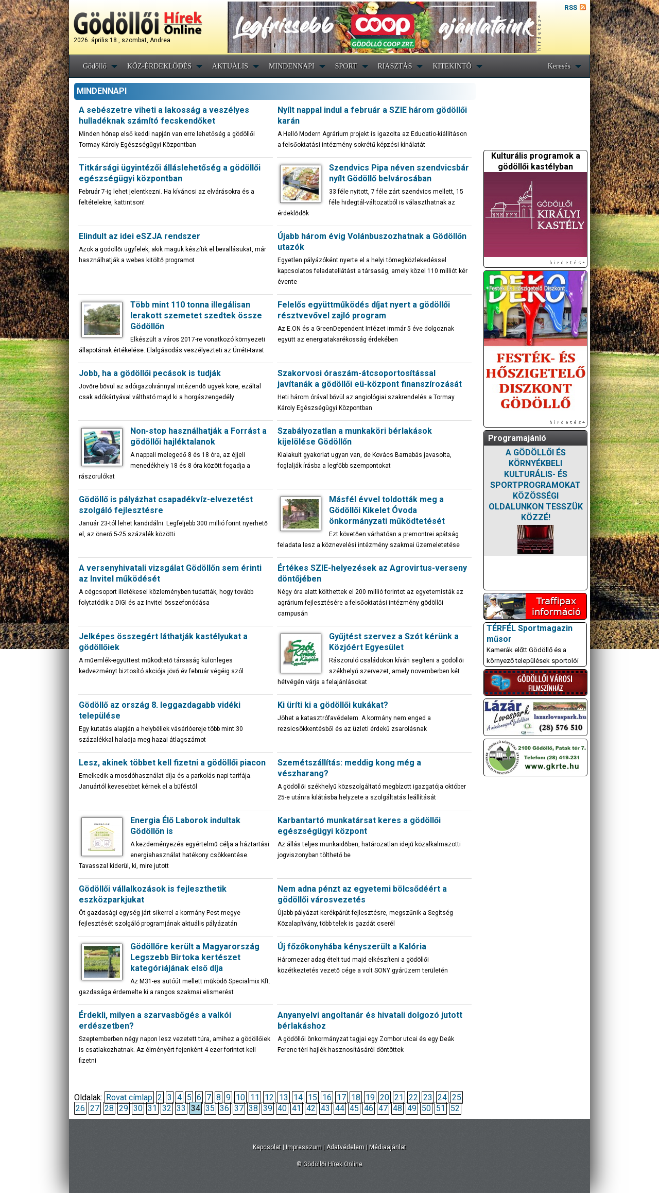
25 (456, 1097)
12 (269, 1097)
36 (224, 1108)
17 (341, 1097)
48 (397, 1108)
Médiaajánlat (387, 1147)
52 (455, 1108)
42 (311, 1108)
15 (312, 1097)
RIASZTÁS (395, 66)
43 (325, 1108)
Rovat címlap (129, 1097)
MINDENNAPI (292, 66)
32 (166, 1108)
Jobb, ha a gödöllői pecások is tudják (150, 373)
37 (239, 1108)
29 (123, 1108)
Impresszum (304, 1147)
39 (267, 1108)
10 (240, 1097)
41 (296, 1108)
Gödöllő (95, 66)
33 (181, 1108)
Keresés (559, 66)
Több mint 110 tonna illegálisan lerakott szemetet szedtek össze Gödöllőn (196, 315)
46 (368, 1108)
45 (354, 1108)
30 (138, 1108)
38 (253, 1108)
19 (370, 1097)
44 (339, 1108)
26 (80, 1108)
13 (283, 1097)
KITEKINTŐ (451, 66)
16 (327, 1097)
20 (384, 1097)
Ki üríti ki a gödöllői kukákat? (333, 705)
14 (298, 1097)
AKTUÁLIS (230, 66)
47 (383, 1108)
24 (442, 1097)
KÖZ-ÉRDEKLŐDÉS (159, 66)
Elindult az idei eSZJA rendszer (139, 236)
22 (413, 1097)
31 (152, 1108)
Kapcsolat (267, 1147)
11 (254, 1097)
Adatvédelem (345, 1147)
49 (412, 1108)
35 (210, 1108)
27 (94, 1108)
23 (427, 1097)
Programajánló (517, 438)
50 (426, 1108)
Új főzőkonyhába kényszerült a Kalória (352, 946)
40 (282, 1108)
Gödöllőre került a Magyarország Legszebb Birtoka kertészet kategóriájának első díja (194, 957)
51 (440, 1108)
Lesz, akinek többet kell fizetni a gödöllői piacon (172, 763)
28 (109, 1108)
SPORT (346, 66)
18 (355, 1097)
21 (399, 1097)
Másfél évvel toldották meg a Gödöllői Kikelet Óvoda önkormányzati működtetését (387, 510)
